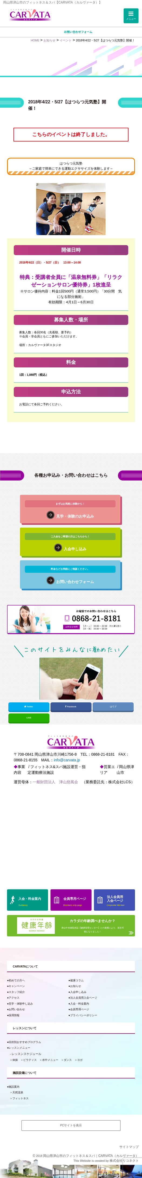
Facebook (71, 706)
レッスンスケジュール (26, 1053)
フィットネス (20, 1098)
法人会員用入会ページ (83, 997)
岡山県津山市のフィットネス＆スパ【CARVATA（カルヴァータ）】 (52, 2)
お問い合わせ (17, 1009)
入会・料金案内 (79, 1003)
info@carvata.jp (67, 760)
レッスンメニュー (19, 1047)
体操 (15, 1059)
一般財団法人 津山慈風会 (55, 782)
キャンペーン (17, 986)
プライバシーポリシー (83, 1015)
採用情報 (14, 1015)
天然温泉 (17, 1092)
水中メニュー (50, 1059)
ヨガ (80, 1059)
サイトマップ (129, 1147)
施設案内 (14, 1086)
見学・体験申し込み (21, 1003)
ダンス (68, 1059)
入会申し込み (78, 992)
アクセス (14, 997)
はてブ (113, 706)
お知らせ (75, 986)
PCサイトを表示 (71, 1125)
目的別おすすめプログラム (25, 1042)
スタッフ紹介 (17, 992)
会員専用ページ (79, 1009)
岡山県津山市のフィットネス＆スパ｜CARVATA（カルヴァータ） (91, 1156)
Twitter (28, 706)
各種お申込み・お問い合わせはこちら (71, 475)
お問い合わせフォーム (78, 32)
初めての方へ (17, 980)
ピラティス (30, 1059)
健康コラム (77, 980)
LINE (28, 717)
